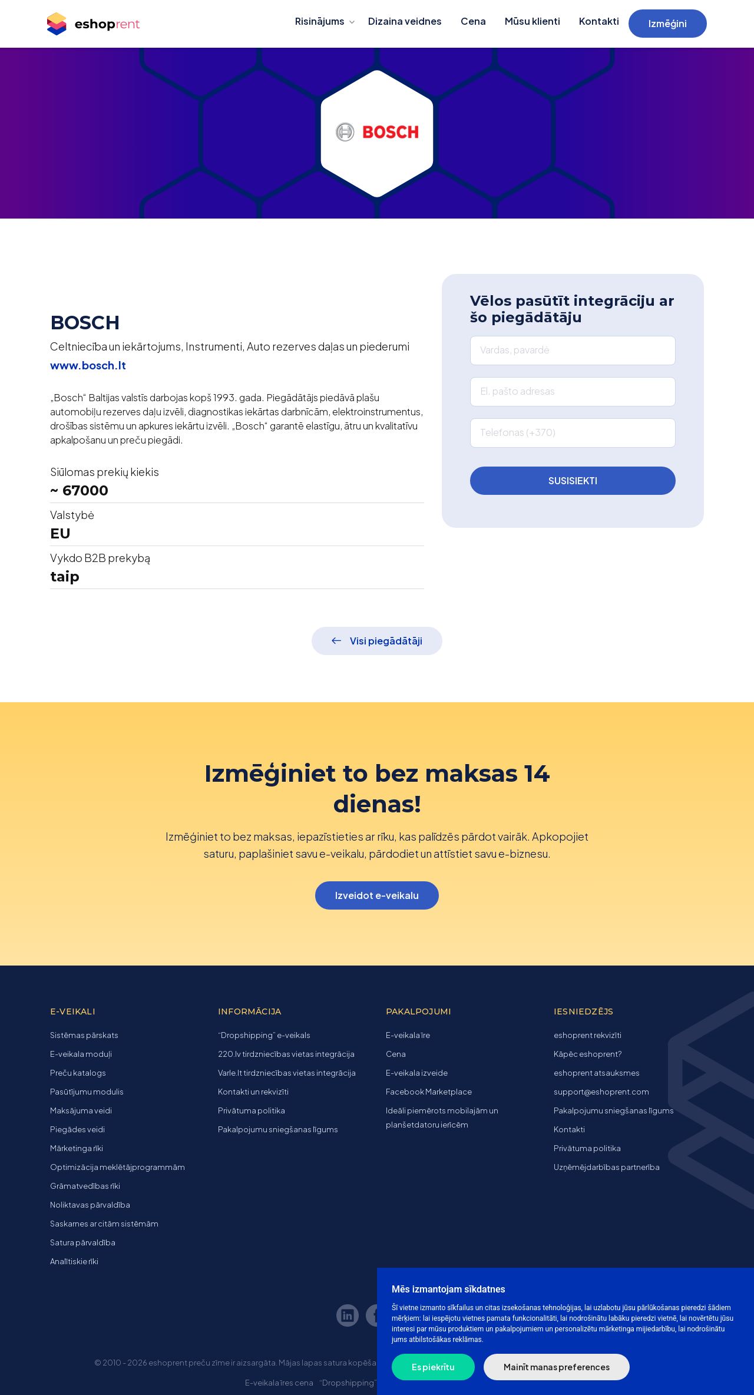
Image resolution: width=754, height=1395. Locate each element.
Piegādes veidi (77, 1129)
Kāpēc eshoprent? (587, 1054)
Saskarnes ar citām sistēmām (104, 1223)
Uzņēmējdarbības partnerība (607, 1167)
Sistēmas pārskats (84, 1035)
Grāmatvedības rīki (85, 1186)
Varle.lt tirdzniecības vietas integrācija (287, 1072)
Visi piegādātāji (386, 640)
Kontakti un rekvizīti (253, 1091)
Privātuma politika (251, 1110)
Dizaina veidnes (405, 21)
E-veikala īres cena (279, 1382)
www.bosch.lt (88, 365)
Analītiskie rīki (74, 1261)
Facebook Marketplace (429, 1091)
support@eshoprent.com (601, 1091)
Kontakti (599, 21)
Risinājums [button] (320, 21)
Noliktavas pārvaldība (90, 1204)
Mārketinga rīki (76, 1148)
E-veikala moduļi (81, 1054)
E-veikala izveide (417, 1072)
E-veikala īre (408, 1035)
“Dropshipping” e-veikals (264, 1035)
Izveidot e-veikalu (377, 895)
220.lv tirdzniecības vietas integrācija (286, 1054)
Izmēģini (668, 23)
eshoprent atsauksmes (597, 1072)
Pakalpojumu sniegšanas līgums (278, 1129)
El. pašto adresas (517, 391)
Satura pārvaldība (82, 1242)
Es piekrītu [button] (433, 1366)
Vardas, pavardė (515, 349)
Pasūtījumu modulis (87, 1091)
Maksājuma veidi (81, 1110)
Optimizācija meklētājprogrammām (117, 1167)
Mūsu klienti (532, 21)
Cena (473, 21)
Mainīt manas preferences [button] (557, 1366)
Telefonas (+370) (517, 432)
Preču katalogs (78, 1072)
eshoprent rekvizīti (587, 1035)
